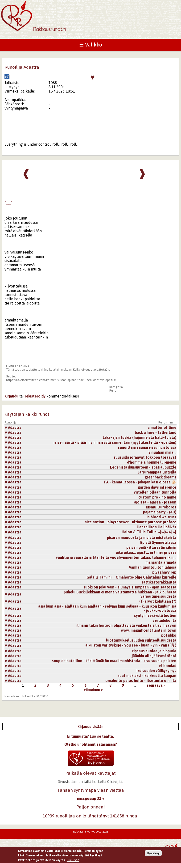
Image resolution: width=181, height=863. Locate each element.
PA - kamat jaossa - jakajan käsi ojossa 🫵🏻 (140, 482)
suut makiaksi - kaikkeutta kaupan (147, 675)
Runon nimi (165, 422)
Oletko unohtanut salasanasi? (90, 744)
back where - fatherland (155, 432)
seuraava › (156, 685)
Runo (112, 390)
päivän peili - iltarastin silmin (151, 547)
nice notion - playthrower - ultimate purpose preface (130, 522)
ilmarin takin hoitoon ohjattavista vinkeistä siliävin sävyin (126, 625)
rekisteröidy (35, 396)
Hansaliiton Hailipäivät (156, 527)
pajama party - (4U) (159, 512)
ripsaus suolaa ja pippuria (154, 651)
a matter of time (162, 427)
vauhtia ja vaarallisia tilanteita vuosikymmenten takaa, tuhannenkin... (116, 557)
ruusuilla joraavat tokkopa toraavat (145, 457)
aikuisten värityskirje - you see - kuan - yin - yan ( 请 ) (130, 645)
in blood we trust (161, 517)
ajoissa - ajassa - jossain (155, 502)
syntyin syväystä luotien (155, 615)
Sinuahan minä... (162, 452)
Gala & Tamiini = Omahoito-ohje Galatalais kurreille (131, 577)
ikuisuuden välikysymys (156, 670)
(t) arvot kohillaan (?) (157, 601)
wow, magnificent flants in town (148, 630)
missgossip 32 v (90, 798)
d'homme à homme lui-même (151, 462)
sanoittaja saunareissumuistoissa (147, 447)
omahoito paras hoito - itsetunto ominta (140, 680)
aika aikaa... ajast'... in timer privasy (146, 552)
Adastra (13, 427)
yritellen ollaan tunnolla (155, 492)
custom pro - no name (157, 497)
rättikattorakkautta (159, 582)
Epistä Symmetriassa (158, 542)
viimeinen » (93, 689)
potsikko (168, 635)
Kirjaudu (11, 396)
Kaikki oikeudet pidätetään (91, 369)
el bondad (167, 666)
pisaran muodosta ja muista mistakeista (141, 537)
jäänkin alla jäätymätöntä (154, 656)
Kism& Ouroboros (161, 507)
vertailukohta (164, 620)
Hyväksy (153, 854)
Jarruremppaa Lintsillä (157, 472)
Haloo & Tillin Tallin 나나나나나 (149, 532)
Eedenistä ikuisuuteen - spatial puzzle (143, 467)
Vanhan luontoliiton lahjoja (152, 567)
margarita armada (160, 562)
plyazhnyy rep (164, 572)
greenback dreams (160, 477)
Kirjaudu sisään (90, 726)
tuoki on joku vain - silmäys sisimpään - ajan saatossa (130, 587)
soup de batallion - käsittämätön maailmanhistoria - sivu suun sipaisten (114, 661)
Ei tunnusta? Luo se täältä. (90, 736)
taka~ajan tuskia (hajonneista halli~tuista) (139, 437)
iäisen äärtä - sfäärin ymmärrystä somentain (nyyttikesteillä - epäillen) (114, 442)
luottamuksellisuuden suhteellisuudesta (141, 640)
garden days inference (157, 487)
